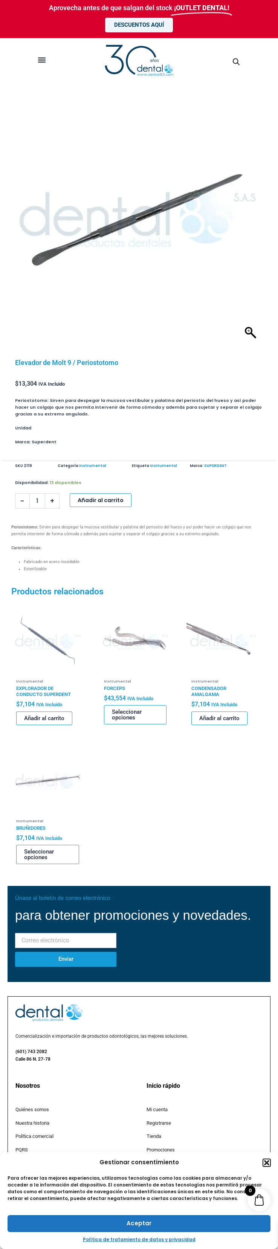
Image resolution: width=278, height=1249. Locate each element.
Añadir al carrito (101, 500)
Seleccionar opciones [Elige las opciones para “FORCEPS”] (127, 714)
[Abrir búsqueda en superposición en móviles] (236, 62)
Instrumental (92, 465)
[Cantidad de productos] (37, 500)
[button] (266, 1163)
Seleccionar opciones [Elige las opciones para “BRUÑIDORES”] (39, 854)
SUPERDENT (215, 465)
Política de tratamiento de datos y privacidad (139, 1239)
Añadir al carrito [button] (44, 718)
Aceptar (139, 1223)
